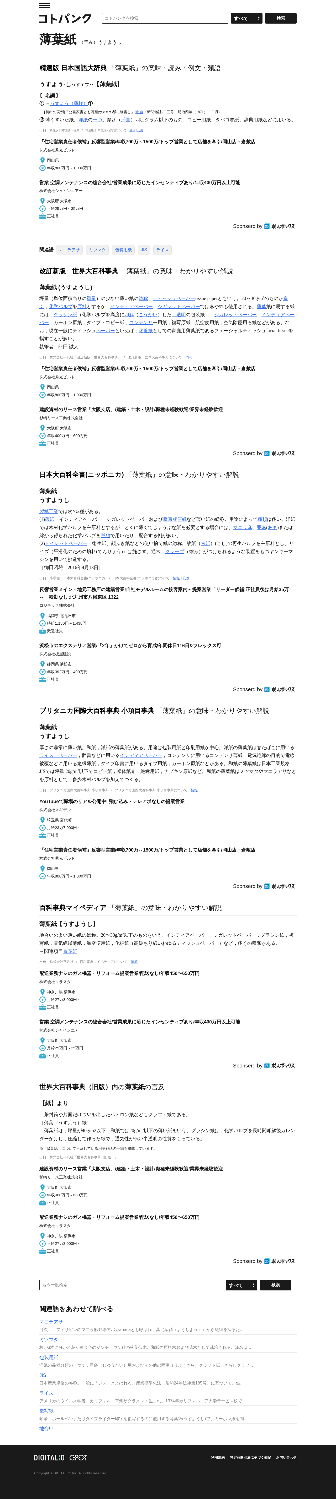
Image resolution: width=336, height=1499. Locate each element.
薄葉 (261, 306)
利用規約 (218, 1457)
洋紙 (83, 119)
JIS (144, 250)
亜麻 (261, 527)
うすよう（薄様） (69, 103)
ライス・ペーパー (58, 755)
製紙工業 (48, 511)
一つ (97, 119)
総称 (143, 298)
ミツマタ (97, 250)
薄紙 (49, 519)
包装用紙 (123, 250)
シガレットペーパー (179, 306)
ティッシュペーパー (174, 298)
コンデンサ (141, 322)
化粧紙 (146, 330)
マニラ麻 (242, 527)
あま (272, 527)
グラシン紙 (65, 314)
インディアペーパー (131, 306)
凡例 (140, 130)
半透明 (179, 314)
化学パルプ (60, 306)
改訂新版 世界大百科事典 (78, 271)
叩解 (129, 314)
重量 (91, 298)
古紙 (205, 543)
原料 (82, 306)
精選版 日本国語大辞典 (73, 68)
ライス (162, 250)
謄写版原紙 (175, 519)
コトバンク (65, 18)
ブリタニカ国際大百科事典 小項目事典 (96, 710)
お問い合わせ (286, 1457)
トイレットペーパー (66, 543)
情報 (132, 130)
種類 (262, 519)
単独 (105, 535)
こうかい (148, 314)
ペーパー (105, 330)
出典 (139, 112)
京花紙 (70, 951)
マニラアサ (69, 250)
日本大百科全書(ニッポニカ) (81, 474)
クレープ (174, 551)
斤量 (125, 119)
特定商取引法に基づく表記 (250, 1457)
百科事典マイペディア (73, 907)
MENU (44, 5)
